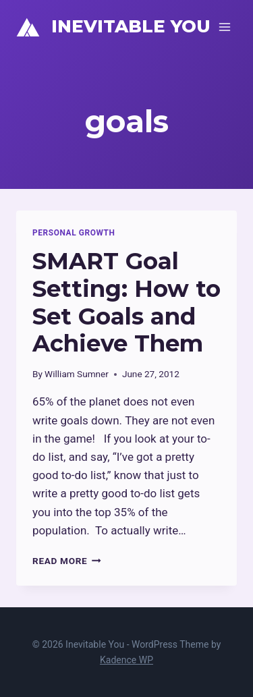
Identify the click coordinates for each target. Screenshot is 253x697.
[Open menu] (224, 26)
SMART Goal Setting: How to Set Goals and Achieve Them (126, 302)
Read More (66, 560)
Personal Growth (73, 233)
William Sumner (77, 373)
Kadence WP (126, 659)
